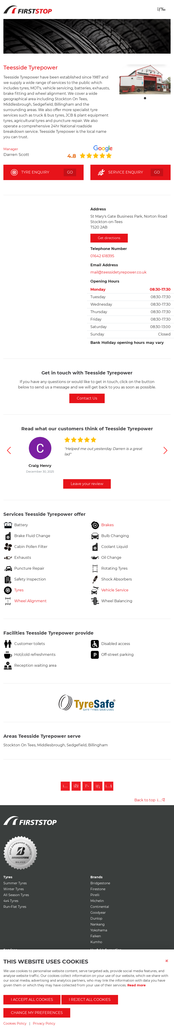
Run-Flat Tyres (14, 907)
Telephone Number (108, 249)
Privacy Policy (44, 1023)
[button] (9, 450)
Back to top (149, 800)
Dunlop (96, 918)
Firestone (97, 889)
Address (98, 209)
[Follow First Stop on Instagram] (65, 786)
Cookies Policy (15, 1023)
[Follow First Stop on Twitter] (87, 786)
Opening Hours (104, 281)
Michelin (97, 901)
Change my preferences (37, 1013)
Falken (95, 936)
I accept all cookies (32, 999)
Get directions (109, 238)
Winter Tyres (13, 889)
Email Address (104, 265)
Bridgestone (100, 883)
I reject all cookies (90, 999)
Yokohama (98, 930)
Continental (99, 907)
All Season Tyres (16, 895)
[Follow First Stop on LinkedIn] (97, 786)
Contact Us (87, 398)
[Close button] (168, 964)
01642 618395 (102, 256)
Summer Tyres (15, 883)
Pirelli (94, 895)
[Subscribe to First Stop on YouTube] (108, 786)
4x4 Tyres (10, 901)
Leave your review (87, 484)
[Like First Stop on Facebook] (76, 786)
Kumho (96, 942)
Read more (136, 985)
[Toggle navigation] (161, 9)
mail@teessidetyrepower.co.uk (118, 272)
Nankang (97, 924)
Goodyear (98, 913)
